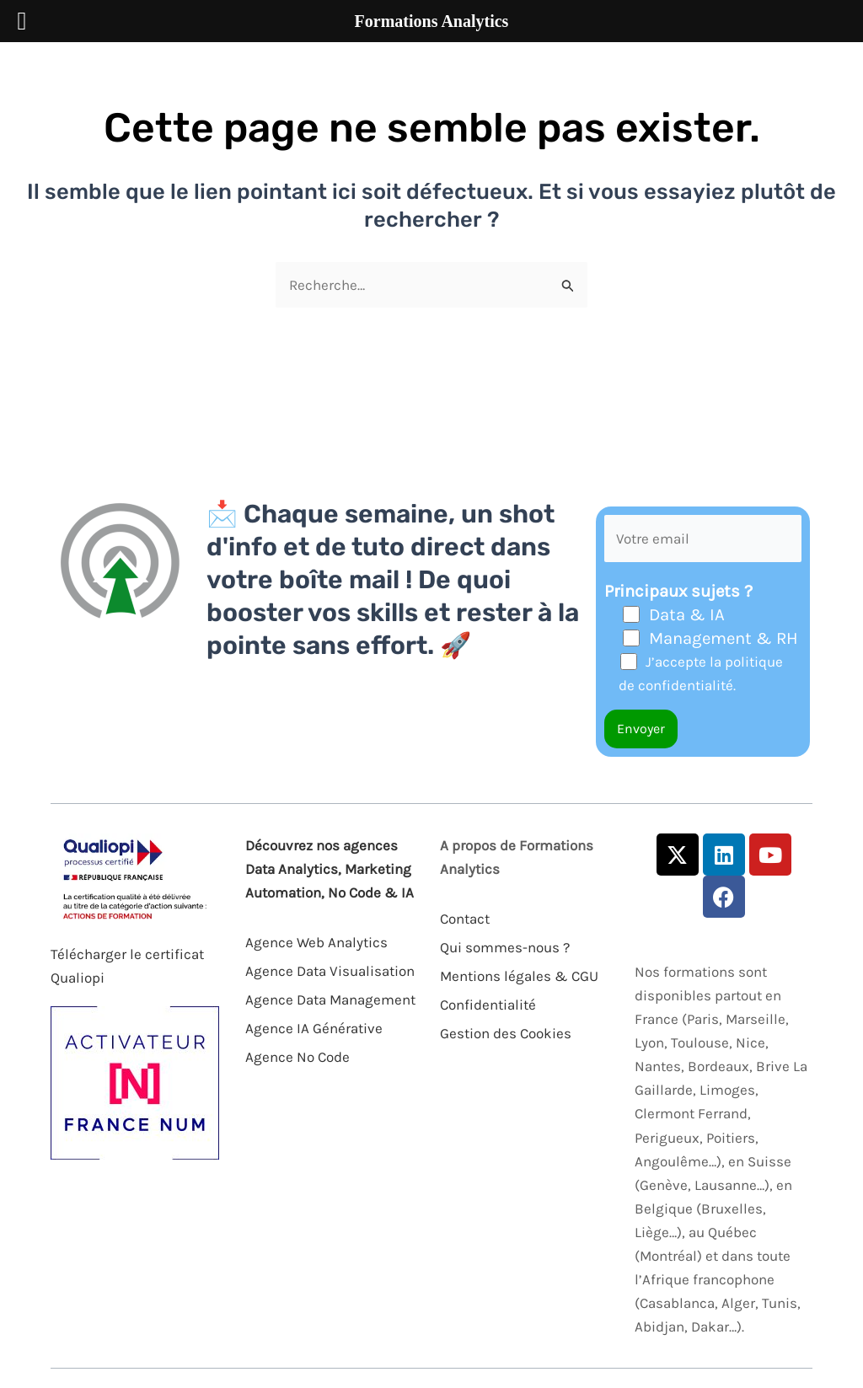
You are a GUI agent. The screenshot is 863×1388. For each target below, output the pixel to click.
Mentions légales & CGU (519, 975)
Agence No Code (297, 1056)
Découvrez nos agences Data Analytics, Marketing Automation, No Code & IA (329, 869)
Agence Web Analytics (316, 942)
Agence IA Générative (314, 1028)
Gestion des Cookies (505, 1033)
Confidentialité (488, 1004)
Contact (465, 918)
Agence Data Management (330, 999)
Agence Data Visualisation (330, 970)
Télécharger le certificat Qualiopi (127, 966)
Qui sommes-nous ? (505, 947)
